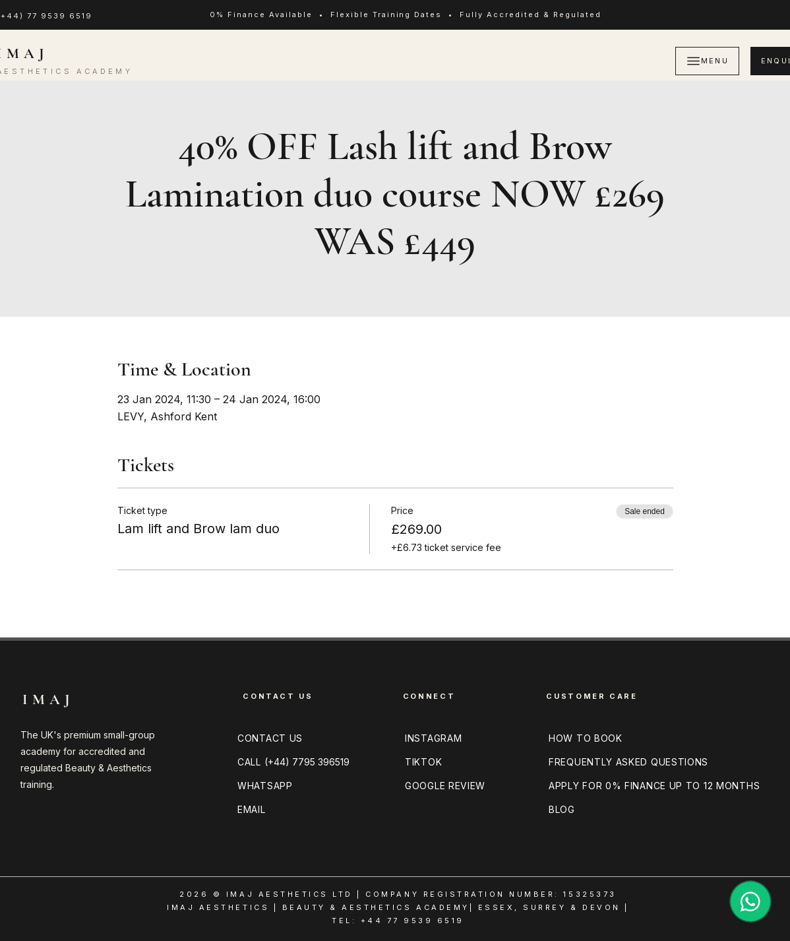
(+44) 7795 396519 (306, 761)
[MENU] (707, 61)
